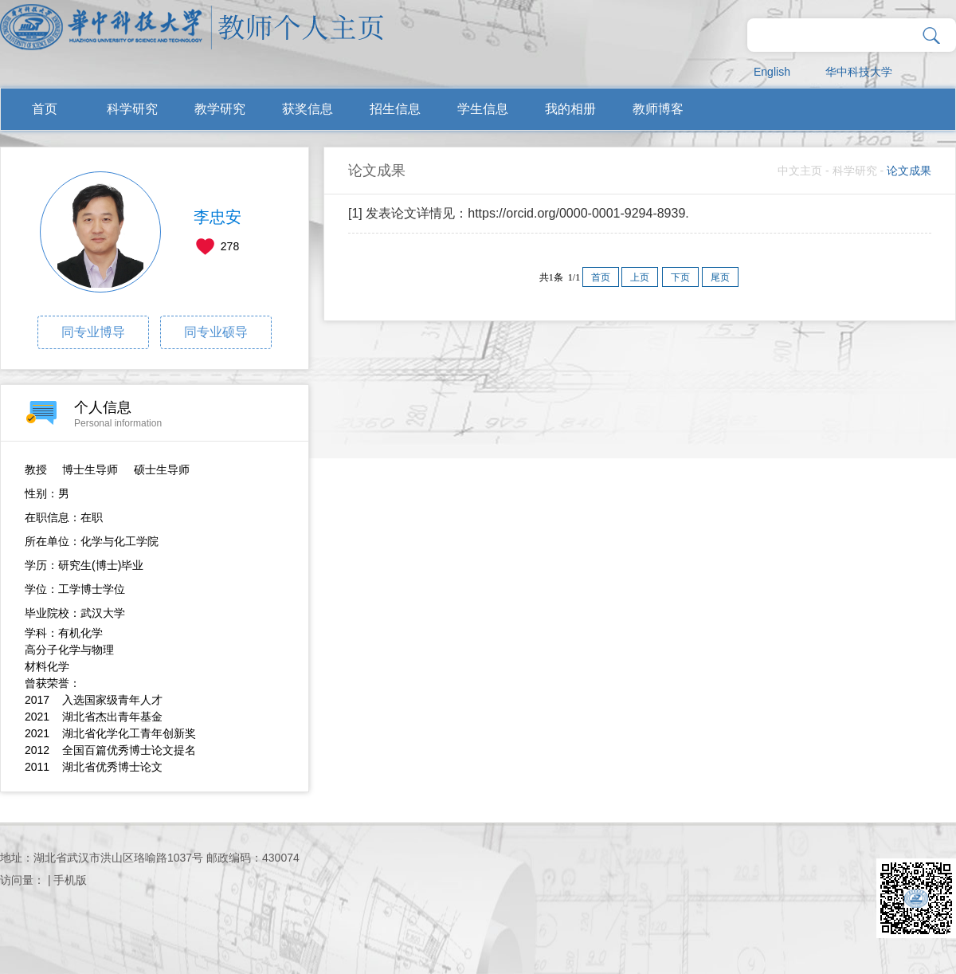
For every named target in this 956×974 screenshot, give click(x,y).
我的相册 (570, 109)
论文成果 (909, 170)
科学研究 (132, 109)
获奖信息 (307, 109)
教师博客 (658, 109)
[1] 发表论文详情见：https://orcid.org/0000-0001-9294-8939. (518, 213)
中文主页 (800, 170)
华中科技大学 (858, 71)
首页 (44, 109)
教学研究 (219, 109)
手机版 (70, 880)
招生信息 (395, 109)
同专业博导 (93, 332)
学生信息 (482, 109)
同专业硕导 (216, 332)
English (772, 71)
